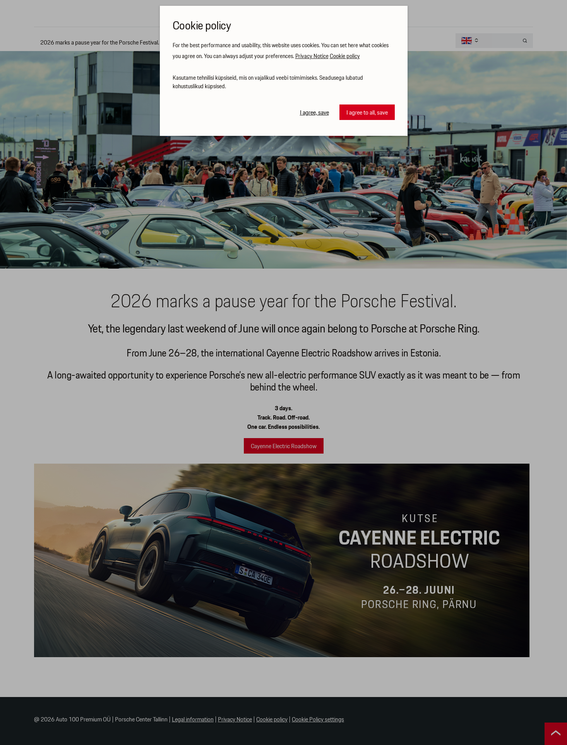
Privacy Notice (312, 56)
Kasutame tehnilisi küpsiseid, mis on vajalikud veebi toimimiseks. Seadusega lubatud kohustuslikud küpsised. (268, 82)
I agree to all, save (367, 112)
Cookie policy (345, 56)
